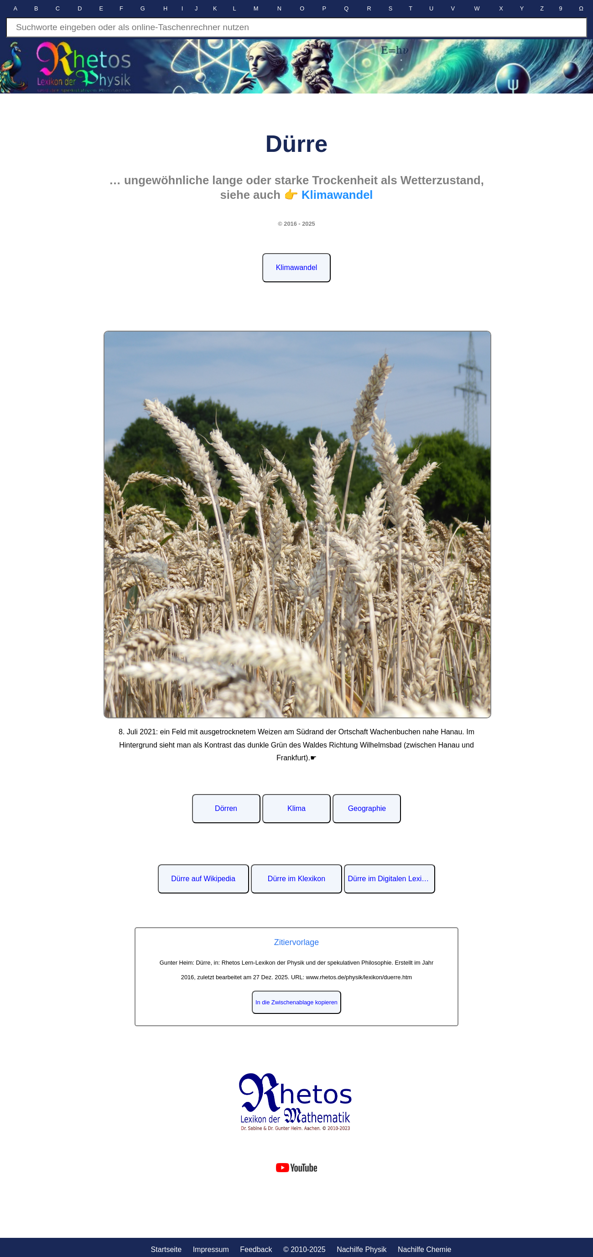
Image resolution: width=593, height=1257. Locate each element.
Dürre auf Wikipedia (203, 879)
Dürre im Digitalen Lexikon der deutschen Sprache (391, 879)
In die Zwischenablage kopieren (296, 1002)
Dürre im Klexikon (296, 879)
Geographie (367, 808)
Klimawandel (296, 267)
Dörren (226, 808)
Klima (296, 808)
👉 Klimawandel (328, 194)
